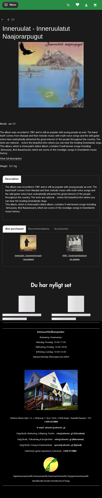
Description (12, 178)
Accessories (61, 228)
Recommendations (38, 228)
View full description (11, 158)
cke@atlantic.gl (64, 433)
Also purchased (14, 228)
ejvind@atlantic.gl (63, 445)
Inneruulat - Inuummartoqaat (28, 255)
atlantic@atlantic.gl (55, 427)
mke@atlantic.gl (63, 439)
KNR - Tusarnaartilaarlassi (75, 255)
